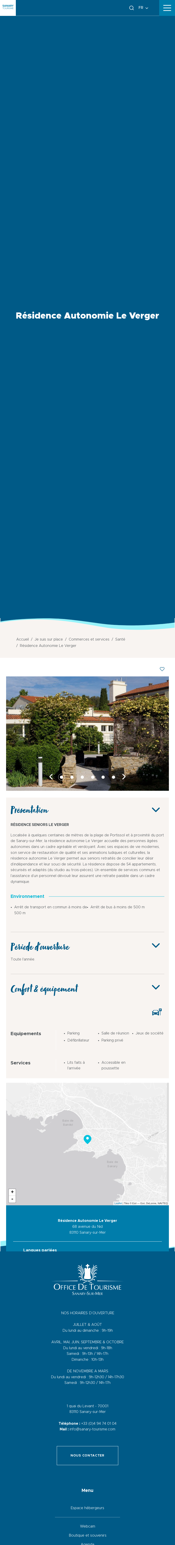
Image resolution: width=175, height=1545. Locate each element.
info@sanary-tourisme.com (92, 1429)
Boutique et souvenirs (87, 1535)
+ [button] (12, 1192)
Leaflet (118, 1203)
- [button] (12, 1199)
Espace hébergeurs (87, 1508)
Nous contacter (87, 1455)
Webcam (87, 1526)
